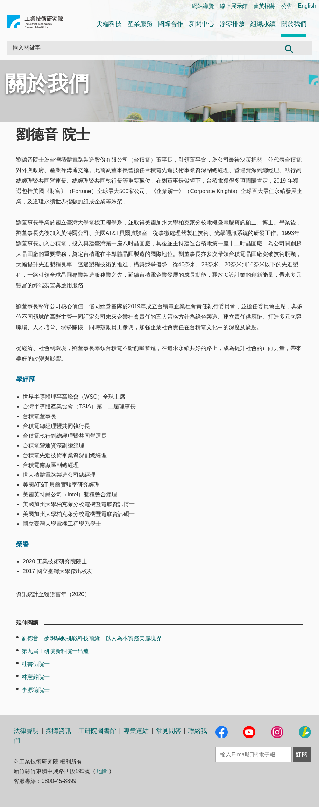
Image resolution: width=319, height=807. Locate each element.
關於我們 (293, 23)
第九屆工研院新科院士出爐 (55, 651)
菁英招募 (264, 6)
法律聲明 (26, 730)
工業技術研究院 (35, 23)
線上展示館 (234, 6)
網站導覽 (203, 6)
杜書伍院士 (36, 664)
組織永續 (263, 23)
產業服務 (140, 23)
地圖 (102, 771)
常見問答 (168, 730)
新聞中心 (201, 23)
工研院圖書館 (97, 730)
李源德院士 (36, 690)
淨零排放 (232, 23)
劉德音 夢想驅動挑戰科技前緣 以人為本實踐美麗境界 (92, 638)
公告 (286, 6)
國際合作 (170, 23)
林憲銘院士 (36, 677)
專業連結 (136, 730)
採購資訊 (58, 730)
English (307, 6)
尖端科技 (109, 23)
